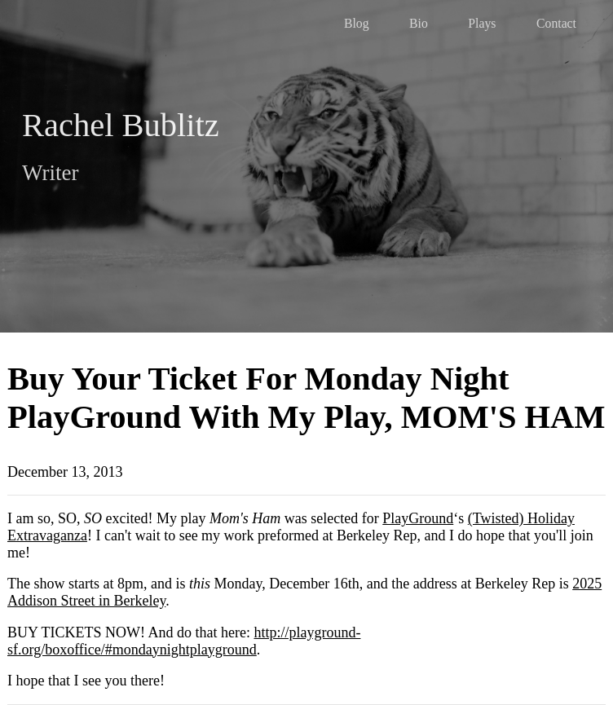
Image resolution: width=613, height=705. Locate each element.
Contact (556, 23)
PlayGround (417, 518)
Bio (418, 23)
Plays (482, 23)
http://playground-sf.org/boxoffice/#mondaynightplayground (183, 641)
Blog (356, 23)
